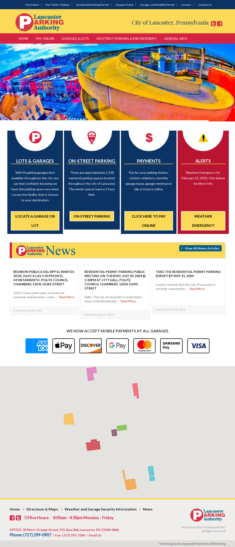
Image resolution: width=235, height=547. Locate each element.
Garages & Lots (75, 38)
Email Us (95, 535)
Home (23, 38)
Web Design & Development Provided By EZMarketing (192, 543)
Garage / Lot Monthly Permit (157, 4)
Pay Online (32, 4)
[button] (131, 486)
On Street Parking (91, 216)
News (148, 509)
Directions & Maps (42, 509)
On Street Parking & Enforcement (126, 38)
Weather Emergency (203, 220)
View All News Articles (202, 248)
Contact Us (205, 4)
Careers (186, 4)
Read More (66, 297)
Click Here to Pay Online (149, 220)
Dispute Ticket (124, 4)
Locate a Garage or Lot (35, 220)
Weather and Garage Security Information (100, 509)
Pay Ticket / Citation (58, 4)
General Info (175, 38)
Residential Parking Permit (92, 4)
